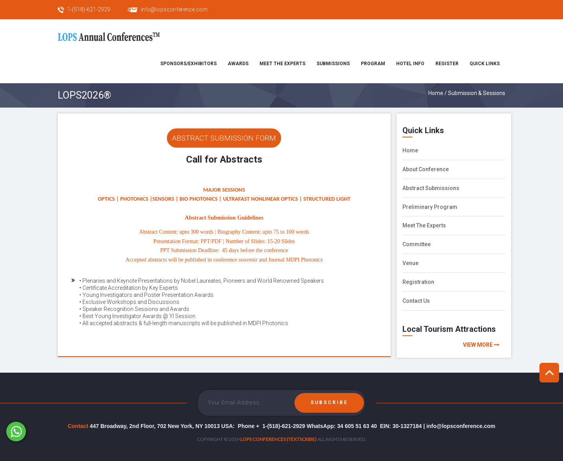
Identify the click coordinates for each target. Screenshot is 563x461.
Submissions (333, 63)
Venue (410, 263)
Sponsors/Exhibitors (188, 63)
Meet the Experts (282, 63)
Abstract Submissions (430, 188)
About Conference (425, 169)
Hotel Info (410, 63)
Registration (418, 282)
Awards (238, 63)
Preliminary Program (429, 207)
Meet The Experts (424, 225)
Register (447, 63)
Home (410, 150)
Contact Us (416, 301)
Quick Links (485, 63)
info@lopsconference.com (174, 9)
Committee (416, 244)
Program (373, 63)
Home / (438, 93)
